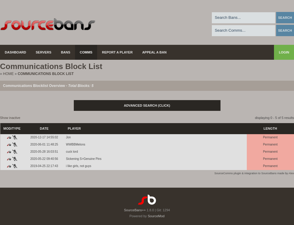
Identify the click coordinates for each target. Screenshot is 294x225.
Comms (86, 52)
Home (8, 74)
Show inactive (10, 118)
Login (284, 52)
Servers (43, 52)
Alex (291, 173)
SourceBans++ (135, 210)
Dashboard (15, 52)
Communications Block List (46, 74)
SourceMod (156, 216)
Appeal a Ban (154, 52)
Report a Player (117, 52)
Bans (65, 52)
